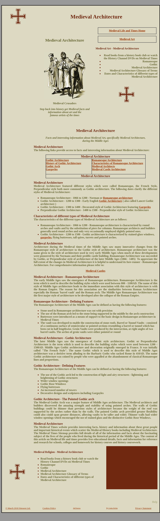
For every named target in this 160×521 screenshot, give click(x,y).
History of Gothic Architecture (63, 163)
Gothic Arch (53, 166)
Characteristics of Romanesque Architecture (117, 163)
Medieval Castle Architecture (109, 169)
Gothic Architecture (57, 160)
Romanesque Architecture (107, 160)
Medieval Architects (103, 166)
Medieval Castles (95, 270)
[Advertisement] (17, 77)
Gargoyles (52, 169)
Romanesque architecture (118, 197)
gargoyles (46, 237)
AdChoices (77, 508)
